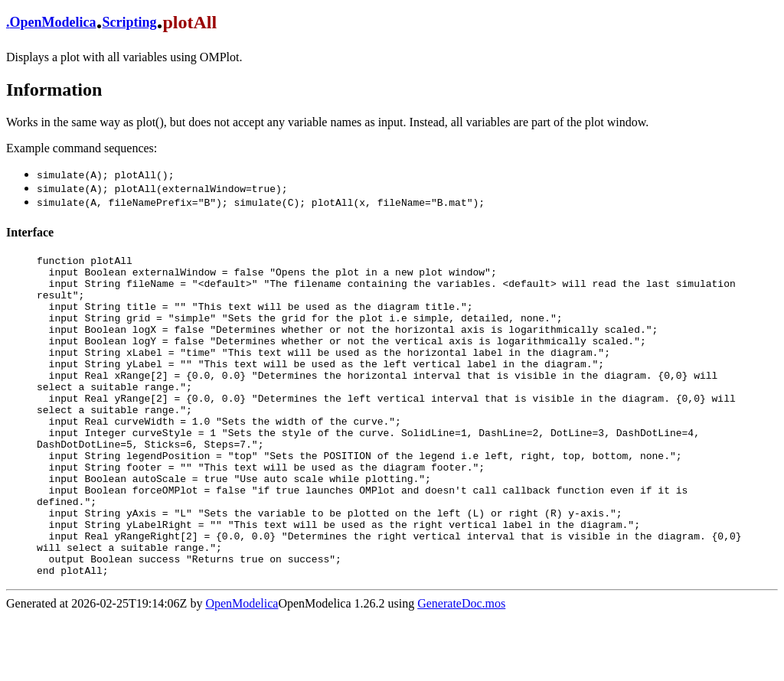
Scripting (130, 22)
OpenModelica (53, 22)
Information (54, 89)
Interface (30, 232)
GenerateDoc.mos (461, 667)
